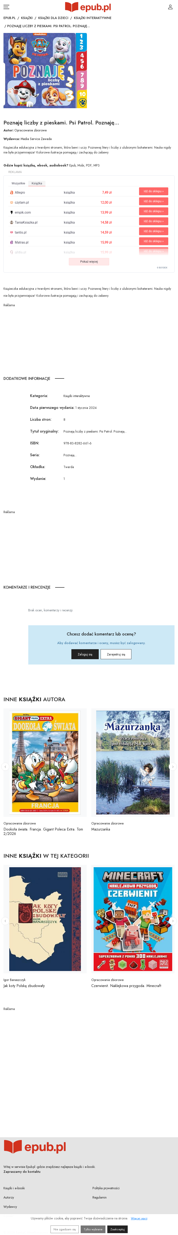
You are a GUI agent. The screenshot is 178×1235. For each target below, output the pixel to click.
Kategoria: (39, 396)
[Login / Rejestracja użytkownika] (170, 7)
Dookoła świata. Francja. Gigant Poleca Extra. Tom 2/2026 (43, 831)
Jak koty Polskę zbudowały (24, 985)
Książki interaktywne (92, 18)
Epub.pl (9, 18)
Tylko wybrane (93, 1229)
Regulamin (99, 1197)
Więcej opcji (139, 1218)
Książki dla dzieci (53, 18)
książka (37, 183)
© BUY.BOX (162, 268)
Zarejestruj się (121, 654)
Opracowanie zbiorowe (30, 130)
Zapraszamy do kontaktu (22, 1171)
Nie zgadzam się (65, 1229)
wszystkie (18, 183)
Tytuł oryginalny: (44, 431)
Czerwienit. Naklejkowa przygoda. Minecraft (126, 985)
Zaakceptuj (117, 1229)
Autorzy (8, 1197)
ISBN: (34, 443)
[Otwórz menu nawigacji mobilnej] (6, 7)
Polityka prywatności (106, 1188)
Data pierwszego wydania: (52, 407)
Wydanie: (38, 478)
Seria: (35, 455)
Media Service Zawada (36, 139)
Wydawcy (10, 1206)
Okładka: (37, 467)
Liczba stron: (40, 419)
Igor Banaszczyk (14, 980)
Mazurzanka (100, 829)
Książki (27, 18)
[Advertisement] (89, 340)
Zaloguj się (79, 654)
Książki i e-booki (14, 1188)
